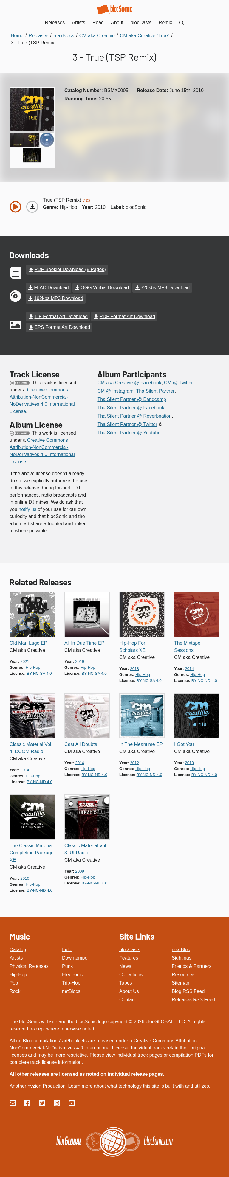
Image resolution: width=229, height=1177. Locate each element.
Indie (67, 948)
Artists (16, 957)
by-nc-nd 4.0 (204, 679)
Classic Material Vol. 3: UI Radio (85, 848)
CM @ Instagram (115, 390)
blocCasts (129, 948)
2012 (134, 762)
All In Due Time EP (84, 642)
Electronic (72, 973)
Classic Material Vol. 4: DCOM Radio (31, 747)
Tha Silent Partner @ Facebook (130, 406)
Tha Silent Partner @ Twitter (127, 423)
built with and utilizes (187, 1085)
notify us (27, 508)
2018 (134, 668)
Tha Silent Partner (155, 390)
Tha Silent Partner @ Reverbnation (134, 415)
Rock (15, 990)
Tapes (125, 982)
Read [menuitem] (98, 22)
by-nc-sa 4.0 (39, 672)
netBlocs (71, 990)
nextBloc (181, 948)
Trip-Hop (71, 982)
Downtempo (74, 957)
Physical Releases (29, 965)
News (125, 965)
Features (128, 957)
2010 (100, 207)
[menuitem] (181, 22)
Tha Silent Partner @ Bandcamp (131, 398)
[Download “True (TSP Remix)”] (32, 207)
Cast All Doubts (80, 743)
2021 (24, 660)
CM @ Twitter (178, 381)
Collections (131, 973)
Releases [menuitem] (55, 22)
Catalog (18, 948)
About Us (129, 990)
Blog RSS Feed (188, 990)
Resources (183, 973)
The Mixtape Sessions (187, 646)
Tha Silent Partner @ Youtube (128, 431)
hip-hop (68, 207)
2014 (189, 668)
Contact (127, 998)
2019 (79, 660)
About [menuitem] (117, 22)
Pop (14, 982)
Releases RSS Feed (193, 998)
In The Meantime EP (141, 743)
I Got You (184, 743)
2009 (79, 870)
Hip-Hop (18, 973)
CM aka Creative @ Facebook (129, 381)
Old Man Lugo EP (28, 642)
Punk (67, 965)
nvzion (34, 1085)
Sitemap (180, 982)
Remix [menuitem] (165, 22)
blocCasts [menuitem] (141, 22)
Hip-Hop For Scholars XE (132, 646)
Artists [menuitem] (78, 22)
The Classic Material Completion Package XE (32, 852)
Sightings (181, 957)
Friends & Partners (191, 965)
